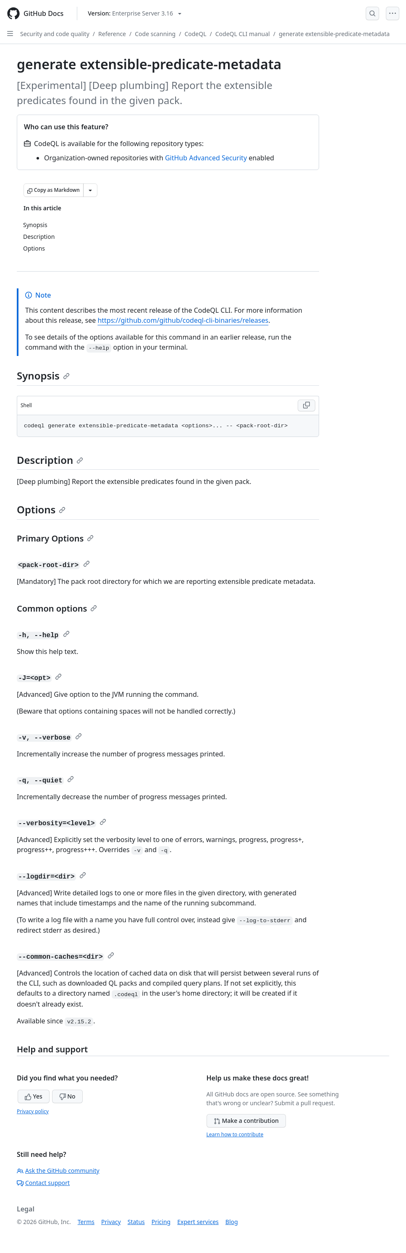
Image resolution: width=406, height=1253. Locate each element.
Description (50, 460)
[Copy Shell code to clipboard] (306, 405)
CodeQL (195, 34)
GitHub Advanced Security (206, 157)
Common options (57, 608)
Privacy (111, 1222)
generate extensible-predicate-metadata (334, 34)
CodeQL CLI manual (242, 34)
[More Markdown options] (90, 190)
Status (136, 1222)
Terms (86, 1222)
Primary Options (55, 538)
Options (41, 509)
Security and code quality (54, 34)
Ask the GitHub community (58, 1171)
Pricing (161, 1222)
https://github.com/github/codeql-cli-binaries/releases (182, 320)
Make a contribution (246, 1121)
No (67, 1096)
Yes (33, 1096)
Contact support (43, 1183)
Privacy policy (33, 1111)
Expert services (198, 1222)
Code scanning (155, 34)
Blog (231, 1222)
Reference (112, 34)
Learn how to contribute (235, 1134)
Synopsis (43, 375)
